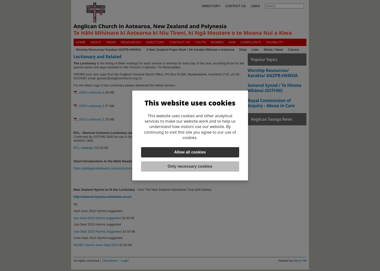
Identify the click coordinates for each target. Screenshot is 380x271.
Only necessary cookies (190, 166)
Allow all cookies (190, 152)
